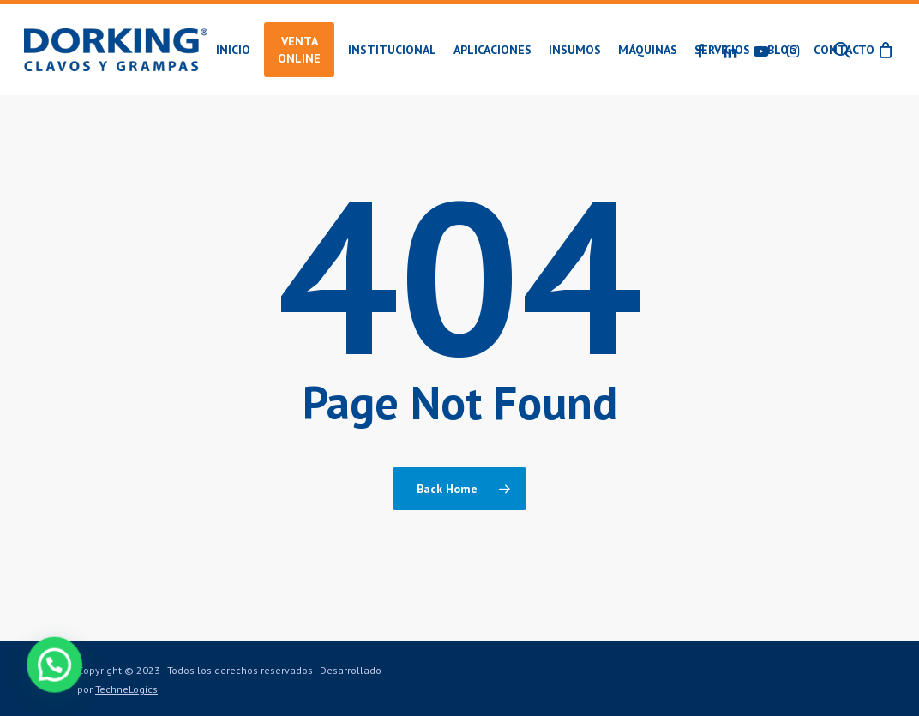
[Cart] (885, 49)
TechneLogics (126, 689)
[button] (26, 674)
